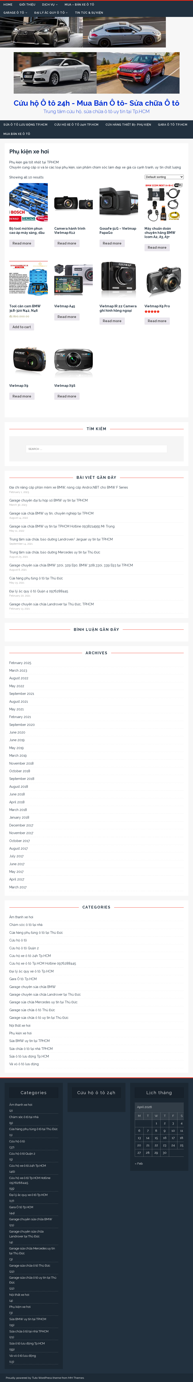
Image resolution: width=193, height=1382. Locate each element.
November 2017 (21, 833)
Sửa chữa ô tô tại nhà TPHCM (31, 1049)
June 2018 (17, 794)
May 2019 (16, 748)
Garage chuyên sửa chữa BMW (32, 987)
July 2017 (16, 856)
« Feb (139, 1163)
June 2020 (17, 732)
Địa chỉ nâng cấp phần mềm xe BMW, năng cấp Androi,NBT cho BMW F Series (68, 487)
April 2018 (17, 802)
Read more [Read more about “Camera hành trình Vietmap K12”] (67, 243)
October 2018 (19, 771)
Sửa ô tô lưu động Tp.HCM (25, 124)
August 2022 (18, 678)
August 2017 (18, 848)
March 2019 (18, 755)
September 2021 (21, 694)
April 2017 (16, 879)
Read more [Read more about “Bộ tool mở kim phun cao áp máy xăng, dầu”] (22, 243)
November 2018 (21, 763)
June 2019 (17, 740)
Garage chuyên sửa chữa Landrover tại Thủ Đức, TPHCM (51, 604)
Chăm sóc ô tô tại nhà (25, 925)
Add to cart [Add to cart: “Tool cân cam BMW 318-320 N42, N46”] (22, 327)
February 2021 (20, 717)
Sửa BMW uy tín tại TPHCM (29, 1041)
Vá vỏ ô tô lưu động (24, 1064)
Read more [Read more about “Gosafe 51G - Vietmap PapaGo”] (112, 243)
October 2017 (19, 841)
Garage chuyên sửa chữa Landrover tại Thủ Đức (45, 994)
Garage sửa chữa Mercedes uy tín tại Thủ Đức (43, 1002)
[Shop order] (164, 177)
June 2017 (16, 864)
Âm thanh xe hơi (21, 917)
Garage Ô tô (13, 12)
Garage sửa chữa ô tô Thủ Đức (32, 1010)
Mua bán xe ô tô (16, 134)
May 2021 (16, 709)
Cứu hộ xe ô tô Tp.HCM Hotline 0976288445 (42, 963)
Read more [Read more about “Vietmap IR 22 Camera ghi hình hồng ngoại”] (112, 321)
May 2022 (16, 686)
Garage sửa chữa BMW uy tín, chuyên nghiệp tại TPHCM (51, 513)
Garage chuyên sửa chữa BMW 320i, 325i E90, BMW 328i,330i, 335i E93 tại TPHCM (71, 565)
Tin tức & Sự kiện (89, 12)
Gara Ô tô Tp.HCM (172, 124)
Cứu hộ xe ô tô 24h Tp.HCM (76, 124)
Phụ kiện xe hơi (20, 1033)
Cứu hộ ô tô (18, 940)
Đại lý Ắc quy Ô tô (49, 12)
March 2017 (17, 887)
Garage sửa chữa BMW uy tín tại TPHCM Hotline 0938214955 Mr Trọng (62, 526)
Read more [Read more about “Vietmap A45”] (67, 317)
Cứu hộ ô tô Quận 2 (24, 948)
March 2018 (18, 810)
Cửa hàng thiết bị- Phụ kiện (128, 124)
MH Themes (76, 1377)
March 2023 (18, 670)
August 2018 (18, 786)
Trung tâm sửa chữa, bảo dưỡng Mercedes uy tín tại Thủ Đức (54, 552)
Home (7, 4)
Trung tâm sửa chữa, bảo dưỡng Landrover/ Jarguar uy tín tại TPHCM (61, 539)
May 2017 (16, 872)
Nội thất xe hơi (19, 1025)
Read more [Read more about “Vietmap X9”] (22, 396)
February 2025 (20, 663)
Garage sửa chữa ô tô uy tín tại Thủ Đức (38, 1018)
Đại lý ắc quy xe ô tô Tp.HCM (31, 971)
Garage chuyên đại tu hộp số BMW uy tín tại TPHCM (48, 500)
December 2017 (21, 825)
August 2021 (18, 701)
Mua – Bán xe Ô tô (79, 4)
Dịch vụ (48, 4)
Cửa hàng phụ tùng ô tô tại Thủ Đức (36, 578)
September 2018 (21, 779)
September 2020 (22, 725)
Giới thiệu (27, 4)
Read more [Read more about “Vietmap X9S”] (67, 396)
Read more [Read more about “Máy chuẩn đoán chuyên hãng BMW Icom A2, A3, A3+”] (157, 247)
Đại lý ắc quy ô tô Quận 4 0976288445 (38, 591)
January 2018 (19, 817)
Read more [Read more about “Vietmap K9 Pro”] (157, 321)
